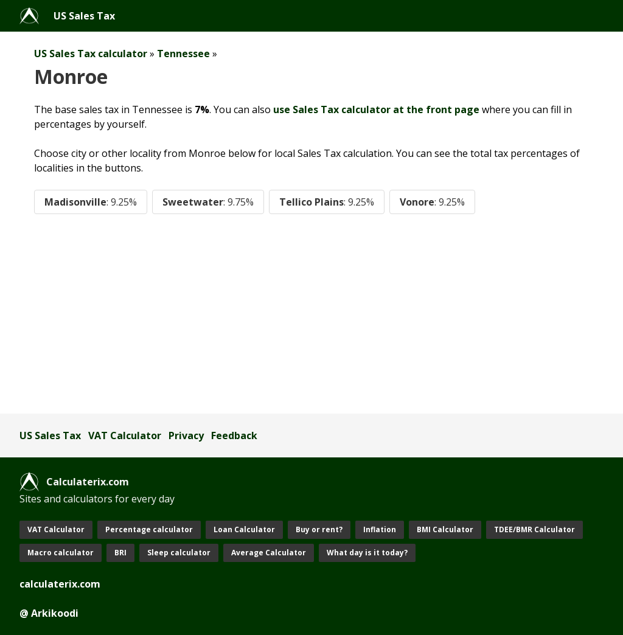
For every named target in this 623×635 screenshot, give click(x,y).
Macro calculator (60, 552)
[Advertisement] (311, 314)
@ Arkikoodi (48, 613)
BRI (120, 552)
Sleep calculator (179, 552)
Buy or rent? (319, 529)
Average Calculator (268, 552)
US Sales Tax (84, 16)
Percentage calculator (149, 529)
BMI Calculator (445, 529)
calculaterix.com (59, 584)
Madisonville (90, 202)
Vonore (432, 202)
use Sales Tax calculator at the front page (376, 109)
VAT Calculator (124, 435)
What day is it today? (367, 552)
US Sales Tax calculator (90, 53)
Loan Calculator (244, 529)
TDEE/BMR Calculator (534, 529)
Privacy (186, 435)
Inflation (379, 529)
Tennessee (183, 53)
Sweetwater (208, 202)
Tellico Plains (326, 202)
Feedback (234, 435)
